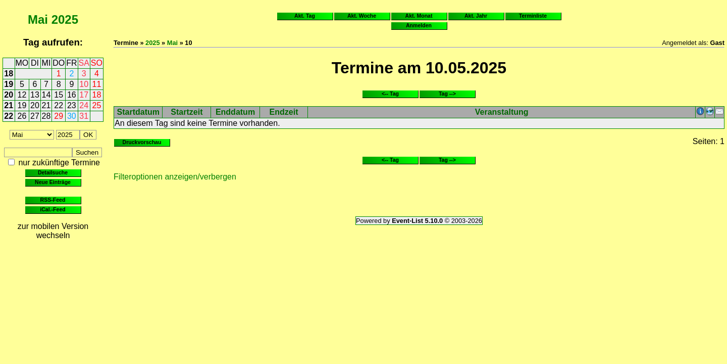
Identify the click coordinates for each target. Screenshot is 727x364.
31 (83, 116)
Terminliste (533, 16)
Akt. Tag (304, 16)
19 (8, 84)
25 (96, 105)
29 (58, 116)
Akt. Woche (361, 16)
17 (83, 94)
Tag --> (447, 93)
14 (46, 94)
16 (71, 94)
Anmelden (419, 25)
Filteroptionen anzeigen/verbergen (175, 176)
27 (34, 116)
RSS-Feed (53, 200)
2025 (64, 19)
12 (22, 94)
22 (58, 105)
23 (71, 105)
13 (34, 94)
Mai (38, 19)
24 (83, 105)
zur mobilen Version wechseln (53, 231)
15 (58, 94)
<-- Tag (390, 93)
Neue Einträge (53, 182)
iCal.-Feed (52, 209)
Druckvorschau (142, 142)
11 (96, 84)
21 (8, 105)
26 (22, 116)
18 (8, 73)
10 (83, 84)
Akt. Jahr (475, 16)
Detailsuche (53, 172)
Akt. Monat (419, 16)
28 (46, 116)
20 (8, 94)
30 (71, 116)
